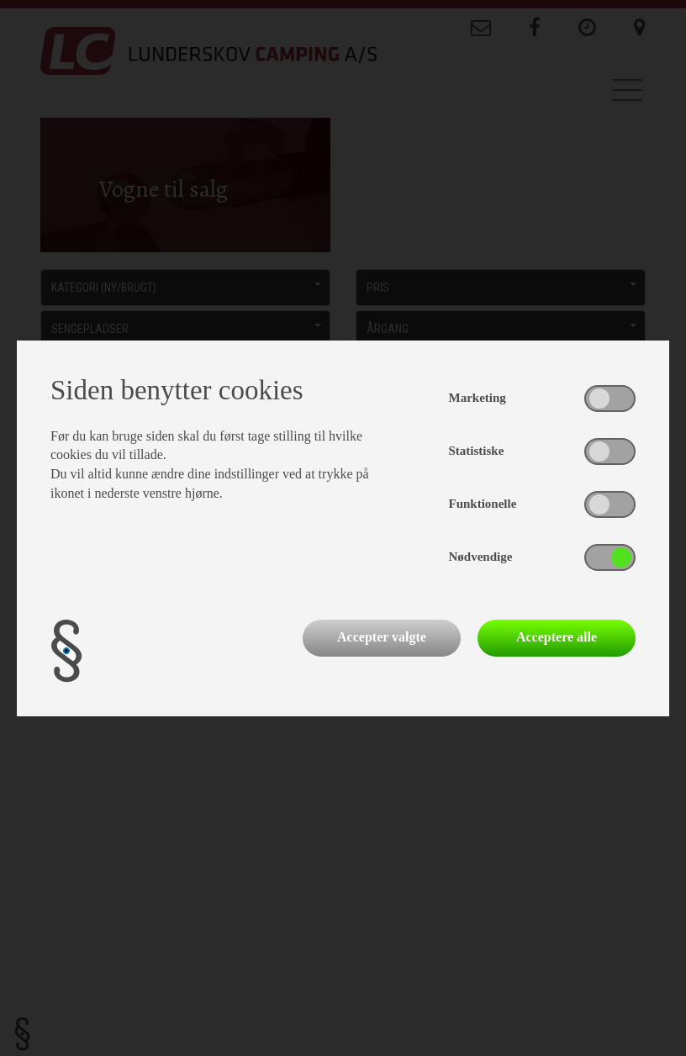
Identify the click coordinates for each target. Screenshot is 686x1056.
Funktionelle (483, 503)
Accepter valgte (381, 637)
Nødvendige (481, 556)
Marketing (477, 397)
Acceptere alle (556, 637)
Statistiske (476, 450)
